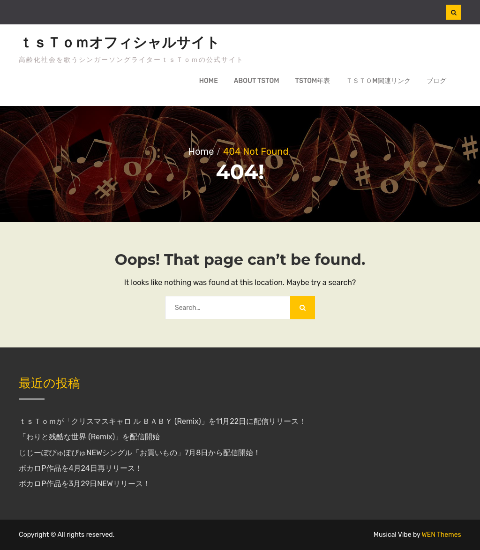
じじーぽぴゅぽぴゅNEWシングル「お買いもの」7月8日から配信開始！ (140, 452)
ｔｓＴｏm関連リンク (378, 81)
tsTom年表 (312, 81)
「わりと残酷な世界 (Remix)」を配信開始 (89, 436)
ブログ (436, 81)
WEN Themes (441, 535)
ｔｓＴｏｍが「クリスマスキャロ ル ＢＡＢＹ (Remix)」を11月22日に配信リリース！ (162, 421)
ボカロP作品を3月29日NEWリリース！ (84, 483)
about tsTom (256, 81)
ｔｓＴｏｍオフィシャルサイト (119, 42)
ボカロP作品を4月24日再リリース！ (80, 468)
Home (208, 81)
